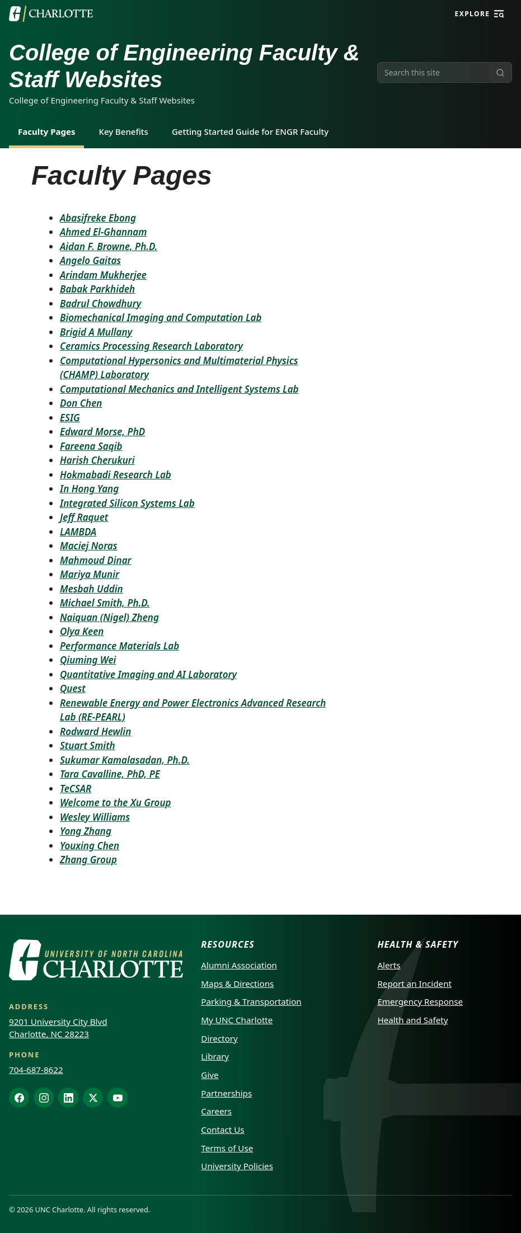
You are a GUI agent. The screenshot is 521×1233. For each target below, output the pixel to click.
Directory (219, 1038)
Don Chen (81, 403)
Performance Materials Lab (119, 645)
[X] (93, 1098)
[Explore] (499, 14)
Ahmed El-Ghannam (103, 231)
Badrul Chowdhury (100, 303)
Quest (73, 688)
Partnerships (226, 1093)
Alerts (388, 965)
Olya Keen (82, 631)
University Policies (237, 1165)
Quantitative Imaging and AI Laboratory (148, 674)
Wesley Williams (95, 817)
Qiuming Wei (88, 659)
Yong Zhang (85, 831)
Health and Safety (412, 1019)
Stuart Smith (87, 745)
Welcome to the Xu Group (115, 802)
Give (209, 1074)
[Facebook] (19, 1098)
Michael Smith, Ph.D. (105, 602)
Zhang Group (88, 859)
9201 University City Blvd (58, 1021)
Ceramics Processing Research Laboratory (151, 346)
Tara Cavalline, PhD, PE (110, 774)
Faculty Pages (46, 131)
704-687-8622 (36, 1069)
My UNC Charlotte (237, 1019)
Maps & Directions (237, 983)
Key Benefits (123, 131)
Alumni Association (239, 965)
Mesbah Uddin (91, 588)
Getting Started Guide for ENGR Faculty (250, 131)
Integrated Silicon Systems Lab (127, 503)
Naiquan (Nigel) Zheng (109, 617)
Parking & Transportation (251, 1001)
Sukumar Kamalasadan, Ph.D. (125, 760)
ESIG (70, 417)
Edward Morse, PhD (102, 431)
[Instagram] (44, 1098)
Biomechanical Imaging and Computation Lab (160, 317)
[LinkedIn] (68, 1098)
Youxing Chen (89, 845)
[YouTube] (117, 1098)
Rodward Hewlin (95, 731)
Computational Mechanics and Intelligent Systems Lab (179, 389)
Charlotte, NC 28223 (49, 1033)
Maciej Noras (89, 545)
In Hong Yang (89, 488)
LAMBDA (78, 531)
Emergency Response (420, 1001)
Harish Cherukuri (97, 460)
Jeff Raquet (84, 517)
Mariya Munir (89, 574)
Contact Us (222, 1129)
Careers (216, 1111)
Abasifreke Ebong (98, 217)
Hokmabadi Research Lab (115, 474)
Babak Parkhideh (97, 289)
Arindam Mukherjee (103, 275)
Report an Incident (414, 983)
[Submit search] (500, 72)
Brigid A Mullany (96, 332)
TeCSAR (75, 788)
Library (215, 1056)
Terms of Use (227, 1148)
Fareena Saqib (91, 446)
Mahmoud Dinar (96, 560)
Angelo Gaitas (90, 260)
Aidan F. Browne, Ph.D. (108, 246)
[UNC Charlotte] (51, 14)
